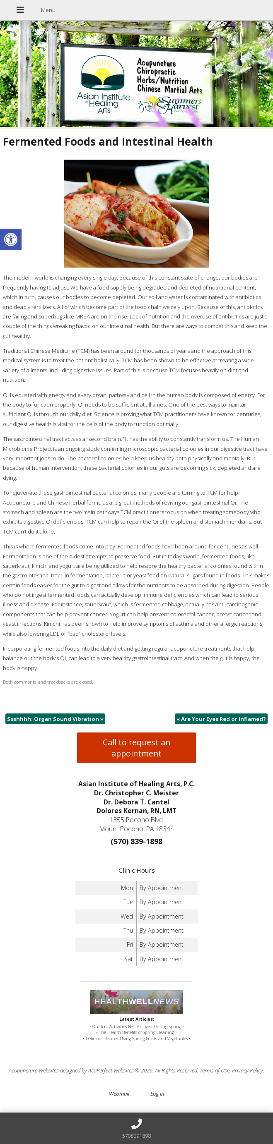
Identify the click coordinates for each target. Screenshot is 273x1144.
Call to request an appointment (136, 748)
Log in (157, 1093)
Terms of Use (215, 1070)
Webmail (119, 1093)
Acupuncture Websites (34, 1070)
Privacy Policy (247, 1070)
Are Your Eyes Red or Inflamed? (221, 719)
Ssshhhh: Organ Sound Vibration (55, 719)
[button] (11, 239)
